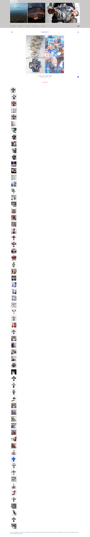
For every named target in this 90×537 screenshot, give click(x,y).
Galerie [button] (28, 26)
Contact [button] (43, 26)
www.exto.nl (22, 532)
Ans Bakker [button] (13, 26)
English (78, 26)
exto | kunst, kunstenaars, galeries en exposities (14, 1)
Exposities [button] (21, 26)
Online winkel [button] (35, 26)
